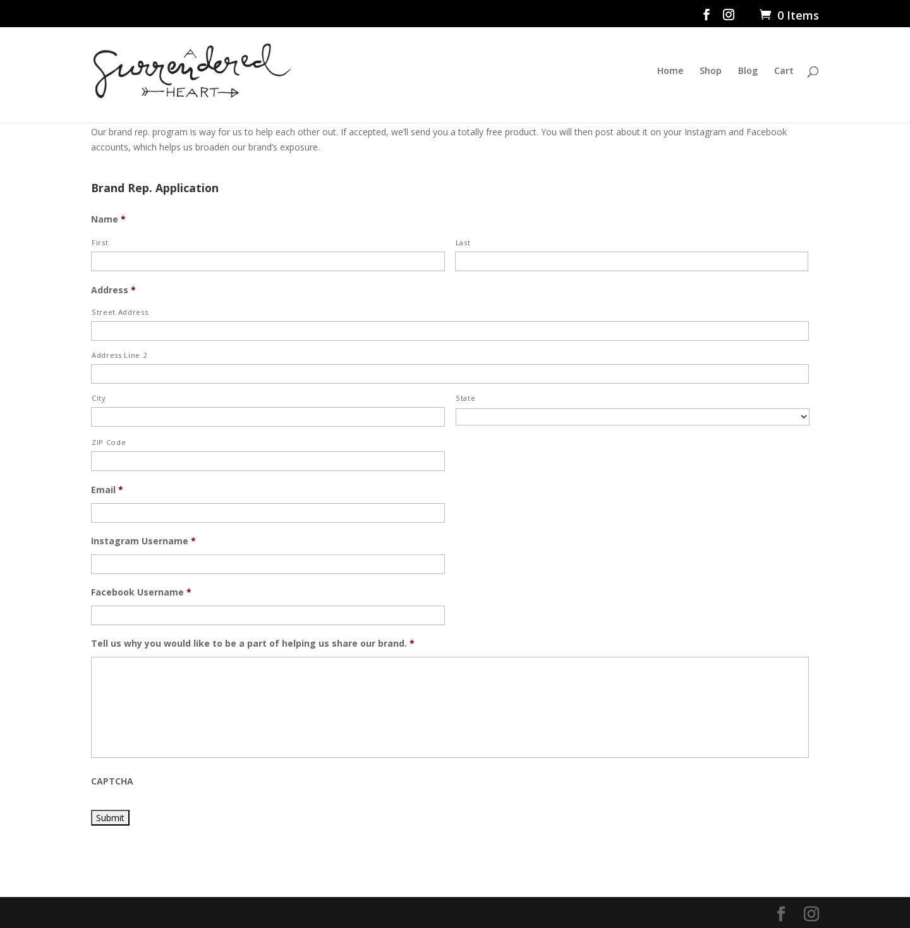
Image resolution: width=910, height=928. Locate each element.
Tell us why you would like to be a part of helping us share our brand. (253, 643)
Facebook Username (141, 592)
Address (113, 290)
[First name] (268, 261)
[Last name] (632, 261)
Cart (784, 71)
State (465, 398)
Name (108, 219)
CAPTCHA (112, 781)
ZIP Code (109, 442)
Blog (748, 71)
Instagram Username (143, 541)
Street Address (120, 312)
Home (670, 71)
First (100, 242)
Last (463, 242)
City (99, 398)
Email (107, 490)
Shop (711, 71)
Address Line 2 (119, 355)
